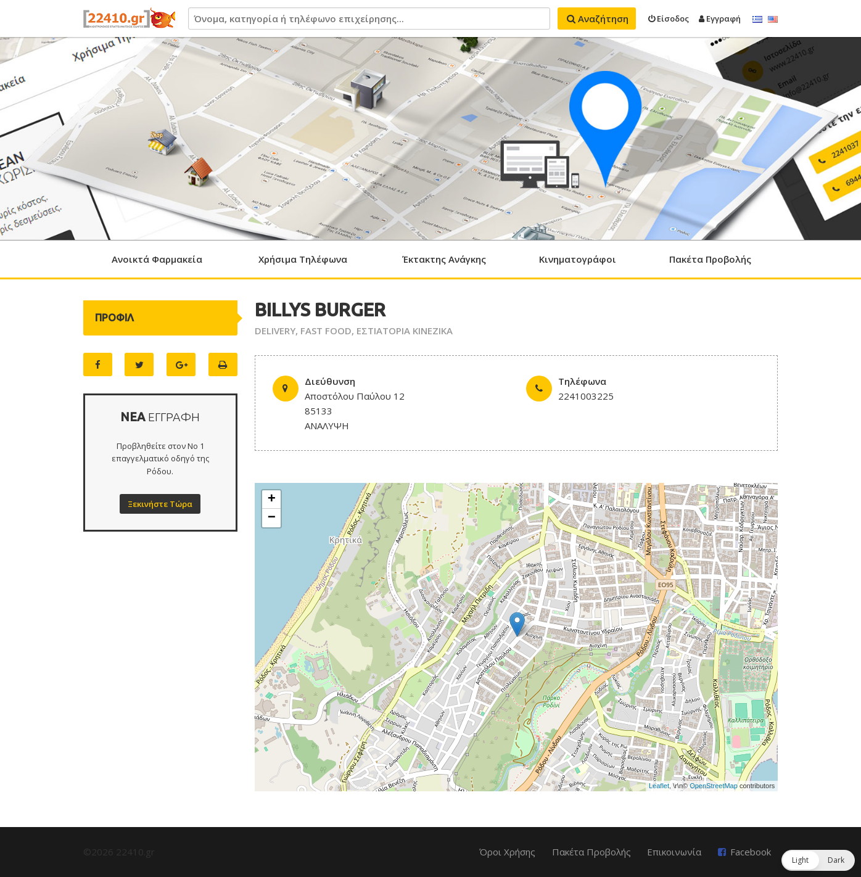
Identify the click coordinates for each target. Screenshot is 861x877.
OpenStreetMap (714, 785)
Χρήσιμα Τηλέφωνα (302, 259)
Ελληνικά (757, 20)
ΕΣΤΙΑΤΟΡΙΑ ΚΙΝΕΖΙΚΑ (404, 330)
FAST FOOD (326, 330)
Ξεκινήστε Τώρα (160, 503)
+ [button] (272, 499)
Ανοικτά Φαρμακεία (157, 259)
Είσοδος (668, 18)
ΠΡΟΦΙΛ (114, 317)
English (773, 20)
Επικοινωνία (674, 852)
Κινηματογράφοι (577, 259)
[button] (818, 860)
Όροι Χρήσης (507, 852)
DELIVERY (275, 330)
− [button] (272, 518)
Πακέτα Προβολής (710, 259)
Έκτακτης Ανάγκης (444, 259)
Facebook (750, 852)
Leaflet (659, 785)
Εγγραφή (720, 18)
